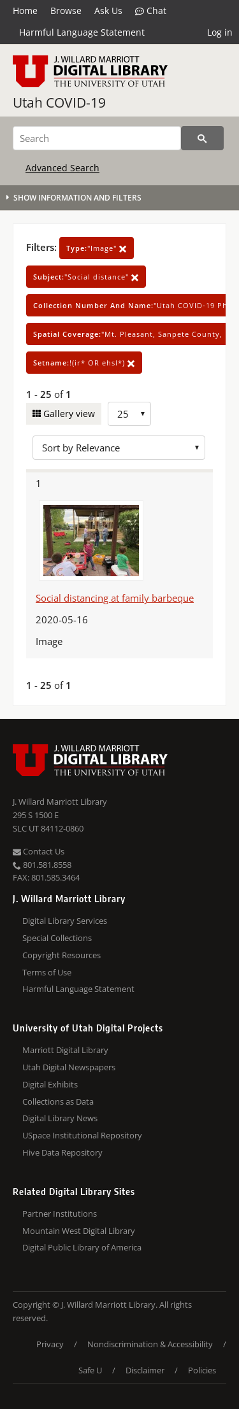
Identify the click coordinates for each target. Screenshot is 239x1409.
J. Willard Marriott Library (60, 801)
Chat (150, 10)
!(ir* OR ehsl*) (84, 362)
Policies (202, 1370)
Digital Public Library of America (81, 1247)
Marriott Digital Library (65, 1050)
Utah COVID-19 (59, 102)
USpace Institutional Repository (82, 1135)
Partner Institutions (59, 1213)
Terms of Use (46, 972)
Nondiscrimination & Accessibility (150, 1344)
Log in (220, 32)
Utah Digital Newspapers (68, 1067)
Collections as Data (58, 1101)
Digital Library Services (64, 920)
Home (25, 10)
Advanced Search (62, 168)
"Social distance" (86, 276)
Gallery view (68, 413)
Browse (66, 10)
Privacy (50, 1344)
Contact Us (38, 851)
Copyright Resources (61, 955)
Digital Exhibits (50, 1084)
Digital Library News (60, 1118)
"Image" (96, 248)
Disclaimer (145, 1370)
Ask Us (108, 10)
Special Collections (57, 938)
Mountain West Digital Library (78, 1230)
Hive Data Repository (62, 1152)
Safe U (90, 1370)
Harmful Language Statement (82, 32)
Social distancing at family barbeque (115, 597)
